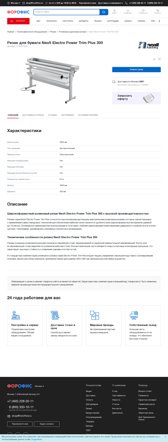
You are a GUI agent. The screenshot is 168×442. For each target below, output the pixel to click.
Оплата (89, 400)
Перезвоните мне (87, 3)
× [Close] (165, 437)
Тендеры (90, 422)
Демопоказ (117, 413)
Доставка (90, 396)
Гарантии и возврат (147, 400)
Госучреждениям (94, 417)
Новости (116, 400)
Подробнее (36, 439)
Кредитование (92, 413)
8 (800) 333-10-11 (155, 3)
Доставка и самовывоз (110, 3)
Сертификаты (118, 396)
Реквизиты (143, 396)
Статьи (115, 404)
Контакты (116, 409)
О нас (114, 391)
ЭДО (88, 430)
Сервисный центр (146, 404)
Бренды (89, 426)
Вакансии (142, 409)
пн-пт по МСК (62, 3)
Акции (89, 391)
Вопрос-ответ (145, 391)
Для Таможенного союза (146, 418)
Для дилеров (92, 404)
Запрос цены (136, 69)
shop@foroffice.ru (34, 3)
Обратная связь (146, 413)
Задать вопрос (47, 424)
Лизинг (89, 409)
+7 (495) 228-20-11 (137, 3)
